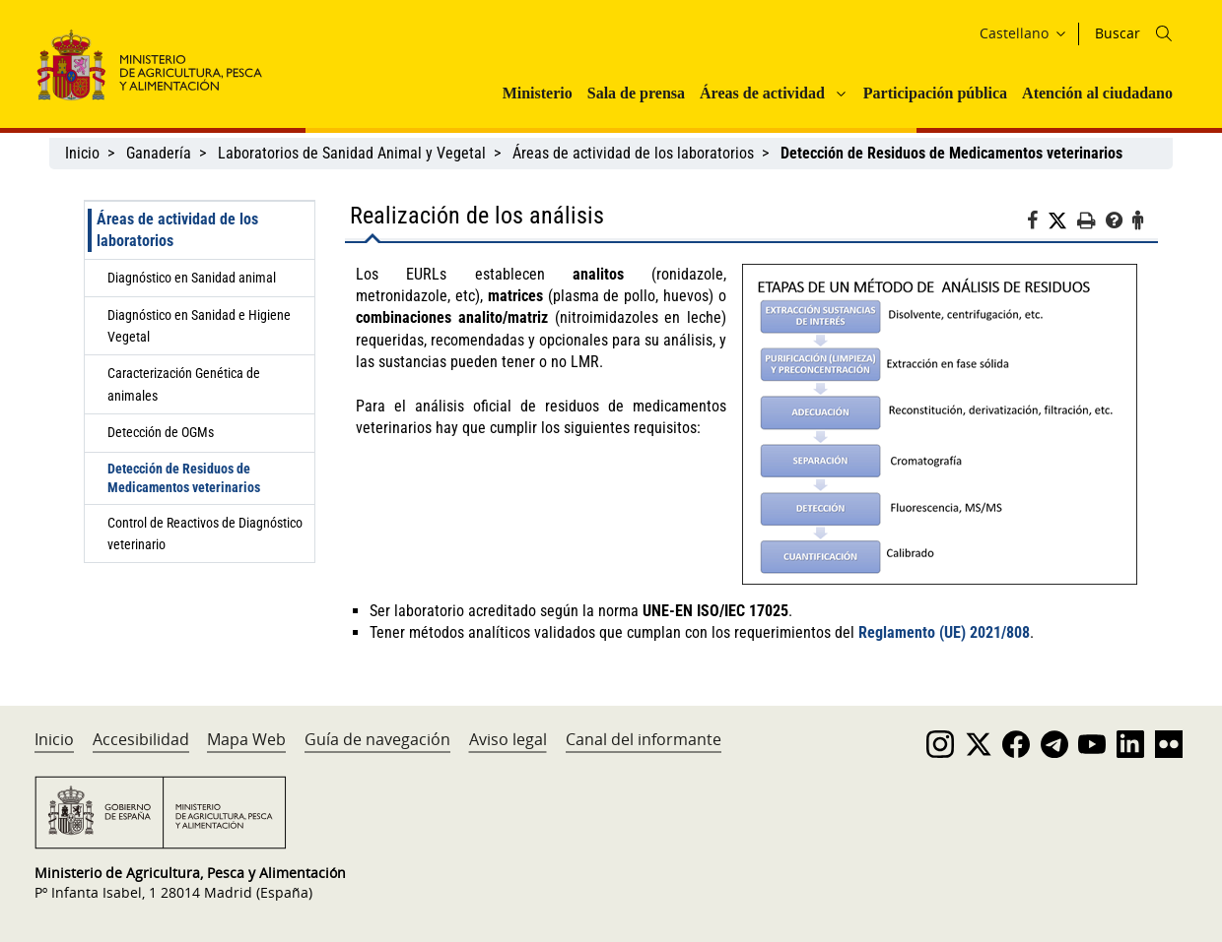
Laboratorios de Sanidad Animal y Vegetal (352, 153)
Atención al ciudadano (1097, 93)
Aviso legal (508, 739)
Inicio (82, 153)
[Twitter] (1062, 221)
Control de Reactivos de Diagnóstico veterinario (205, 533)
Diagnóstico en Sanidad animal (191, 277)
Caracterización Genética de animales (183, 384)
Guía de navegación (377, 739)
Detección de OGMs (160, 432)
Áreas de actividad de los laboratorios (633, 153)
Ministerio (538, 93)
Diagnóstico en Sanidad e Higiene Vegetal (199, 326)
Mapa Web (246, 739)
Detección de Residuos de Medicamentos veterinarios (183, 478)
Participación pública (935, 93)
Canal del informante (643, 739)
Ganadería (158, 153)
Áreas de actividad (762, 93)
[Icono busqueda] (1164, 33)
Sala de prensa (636, 93)
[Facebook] (1037, 223)
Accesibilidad (141, 739)
